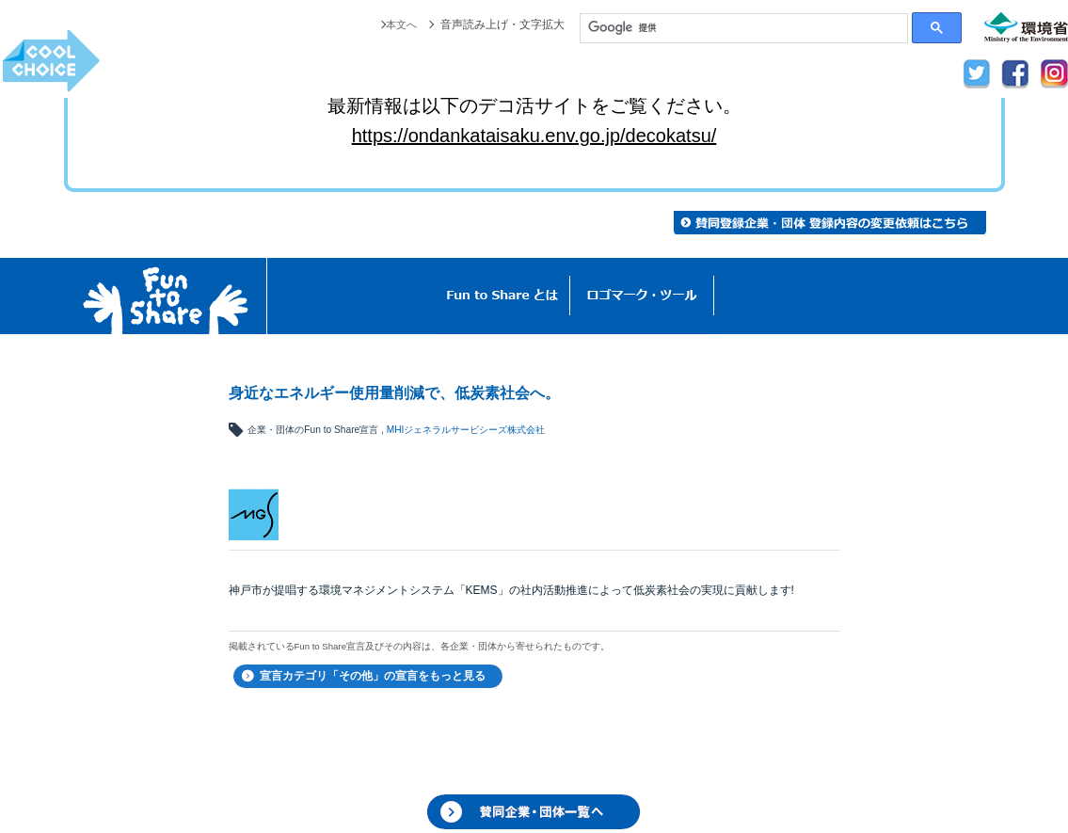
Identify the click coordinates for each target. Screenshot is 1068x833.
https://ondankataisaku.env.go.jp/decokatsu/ (534, 135)
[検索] (744, 28)
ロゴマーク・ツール (642, 296)
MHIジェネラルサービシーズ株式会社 (466, 430)
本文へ (400, 24)
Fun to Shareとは (502, 296)
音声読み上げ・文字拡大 (502, 24)
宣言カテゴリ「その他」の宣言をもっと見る (373, 675)
